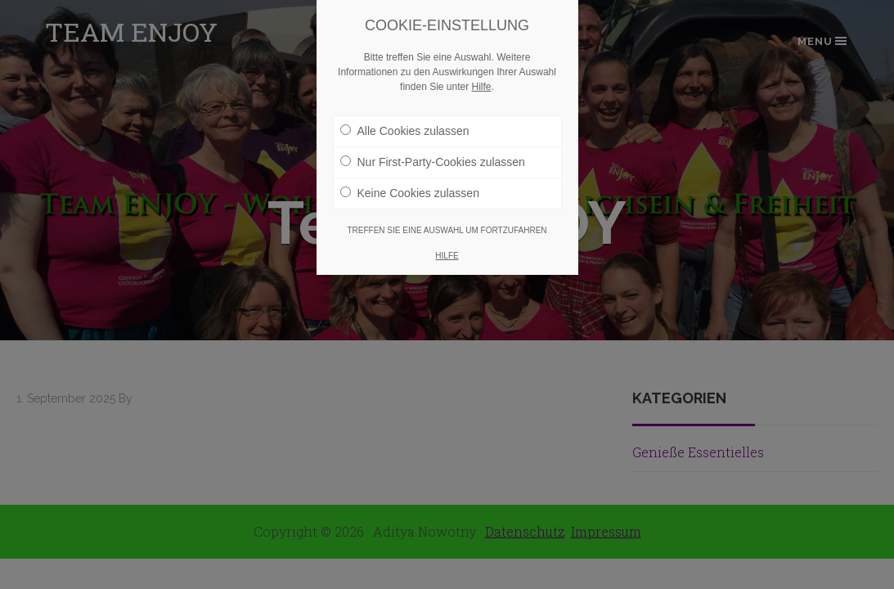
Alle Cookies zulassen (404, 130)
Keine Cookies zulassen (409, 193)
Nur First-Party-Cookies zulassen (432, 162)
